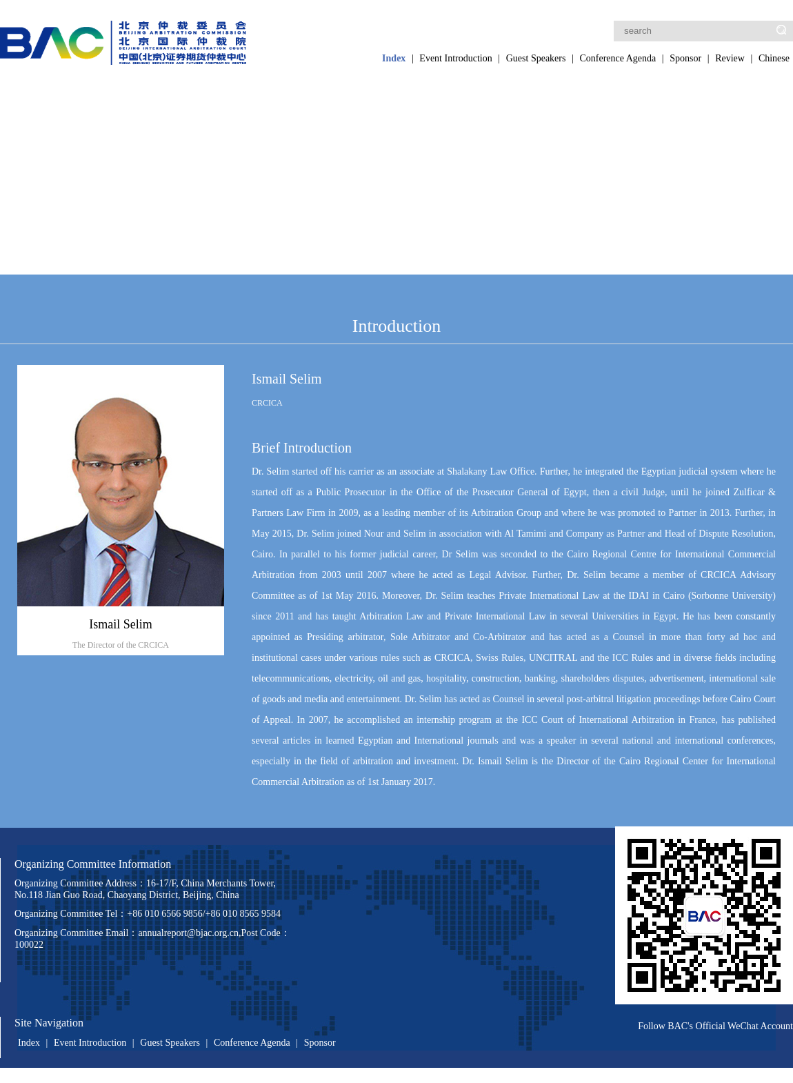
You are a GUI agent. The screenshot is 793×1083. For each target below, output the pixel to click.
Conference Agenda (617, 58)
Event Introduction (455, 58)
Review (730, 58)
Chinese (774, 58)
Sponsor (685, 58)
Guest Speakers (536, 58)
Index (393, 58)
